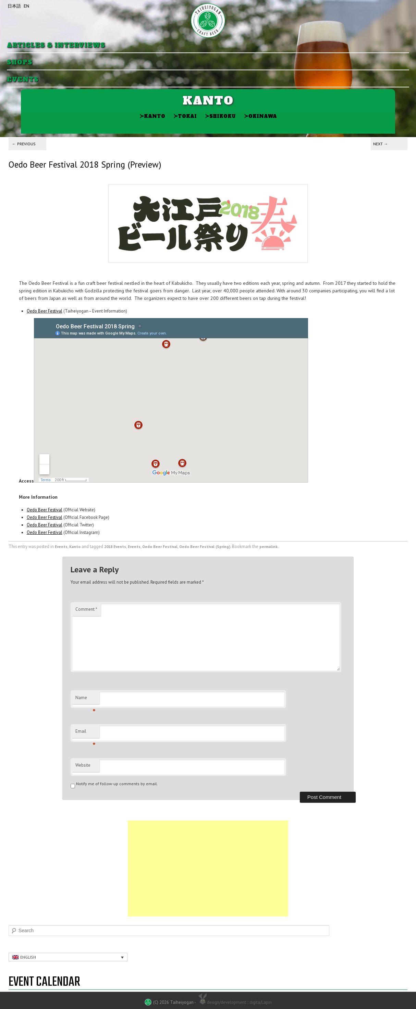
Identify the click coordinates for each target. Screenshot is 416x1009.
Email (85, 733)
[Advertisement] (208, 868)
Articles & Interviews (56, 45)
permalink (268, 546)
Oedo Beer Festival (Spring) (204, 546)
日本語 (14, 6)
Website (82, 765)
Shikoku (220, 116)
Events (23, 80)
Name (85, 699)
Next (380, 143)
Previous (24, 143)
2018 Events (115, 546)
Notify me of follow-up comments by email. (117, 783)
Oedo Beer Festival (44, 311)
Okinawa (260, 116)
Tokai (185, 116)
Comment (86, 609)
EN (26, 6)
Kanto (152, 116)
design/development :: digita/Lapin (234, 1002)
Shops (20, 62)
